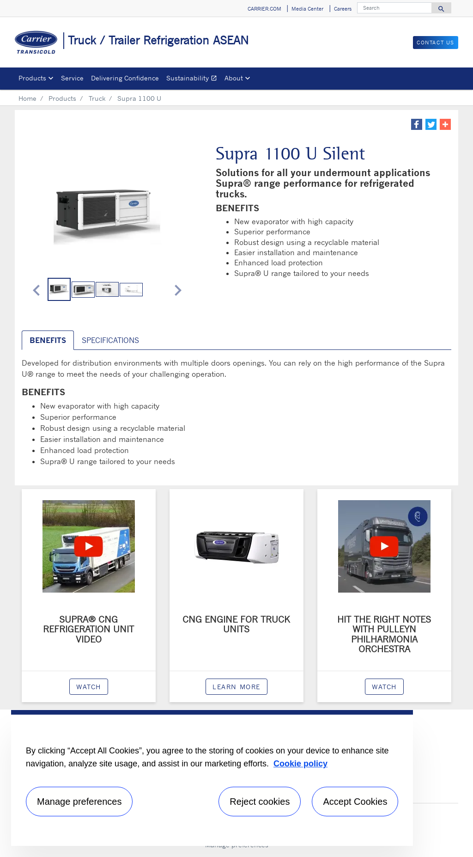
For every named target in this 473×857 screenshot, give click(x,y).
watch (88, 687)
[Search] (394, 7)
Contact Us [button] (436, 42)
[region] (212, 778)
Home (27, 98)
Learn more (236, 687)
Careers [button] (343, 9)
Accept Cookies (355, 801)
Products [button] (32, 78)
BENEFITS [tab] (48, 340)
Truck (97, 98)
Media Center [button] (307, 9)
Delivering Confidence (125, 78)
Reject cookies (260, 801)
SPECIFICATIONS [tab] (110, 340)
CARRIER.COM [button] (264, 9)
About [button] (233, 78)
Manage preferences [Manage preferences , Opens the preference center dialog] (79, 801)
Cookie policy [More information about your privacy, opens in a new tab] (300, 763)
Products (62, 98)
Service (72, 78)
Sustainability (193, 79)
